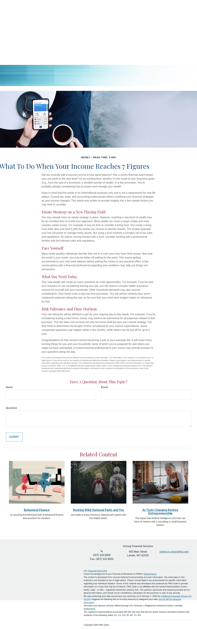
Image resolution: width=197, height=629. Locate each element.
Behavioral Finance (37, 510)
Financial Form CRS (97, 571)
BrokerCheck (150, 574)
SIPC (93, 609)
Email (104, 387)
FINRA (87, 609)
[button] (105, 21)
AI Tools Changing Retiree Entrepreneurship (160, 511)
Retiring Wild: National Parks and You (98, 510)
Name (9, 387)
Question (11, 408)
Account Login (173, 10)
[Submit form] (14, 437)
